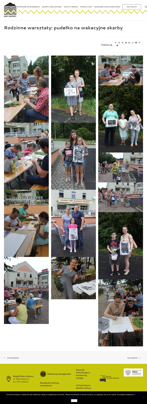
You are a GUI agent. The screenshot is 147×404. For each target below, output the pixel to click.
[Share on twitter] (119, 42)
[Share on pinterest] (125, 42)
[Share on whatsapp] (132, 42)
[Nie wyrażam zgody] (143, 397)
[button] (26, 89)
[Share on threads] (122, 42)
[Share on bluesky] (135, 42)
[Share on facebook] (115, 42)
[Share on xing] (139, 42)
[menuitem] (28, 11)
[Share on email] (117, 45)
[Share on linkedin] (129, 42)
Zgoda (74, 401)
